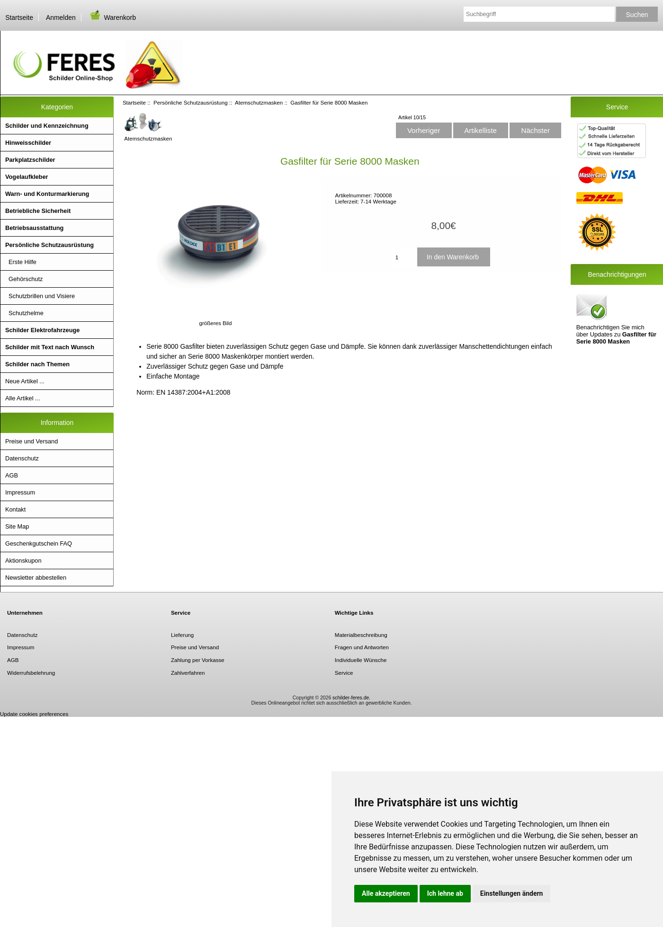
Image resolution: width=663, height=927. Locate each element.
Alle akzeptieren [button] (386, 893)
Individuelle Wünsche (361, 660)
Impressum (20, 492)
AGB (11, 475)
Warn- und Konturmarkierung (47, 193)
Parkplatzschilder (30, 159)
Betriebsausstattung (34, 227)
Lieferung (182, 635)
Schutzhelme (24, 313)
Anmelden (61, 17)
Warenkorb (112, 17)
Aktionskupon (23, 560)
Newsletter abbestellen (35, 577)
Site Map (17, 526)
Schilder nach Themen (37, 364)
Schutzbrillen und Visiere (40, 296)
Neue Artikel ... (25, 381)
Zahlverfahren (188, 673)
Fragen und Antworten (362, 647)
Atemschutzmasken (259, 102)
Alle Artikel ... (22, 398)
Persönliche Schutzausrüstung (190, 102)
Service (344, 673)
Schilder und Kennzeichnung (47, 125)
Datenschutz (22, 458)
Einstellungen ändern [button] (511, 893)
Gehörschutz (24, 279)
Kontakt (15, 509)
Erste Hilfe (20, 261)
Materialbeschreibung (361, 635)
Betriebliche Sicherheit (38, 210)
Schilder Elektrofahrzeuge (42, 330)
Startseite (19, 17)
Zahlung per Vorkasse (197, 660)
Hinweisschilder (28, 142)
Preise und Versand (31, 441)
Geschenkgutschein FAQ (38, 543)
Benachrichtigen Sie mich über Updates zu (616, 318)
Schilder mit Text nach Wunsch (49, 347)
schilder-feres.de (350, 697)
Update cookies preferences (34, 714)
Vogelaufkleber (26, 176)
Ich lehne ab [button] (445, 893)
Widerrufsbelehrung (31, 673)
